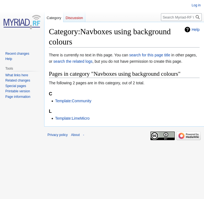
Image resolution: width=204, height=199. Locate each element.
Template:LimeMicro (72, 118)
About (75, 135)
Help (196, 29)
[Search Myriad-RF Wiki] (181, 17)
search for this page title (149, 55)
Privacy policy (57, 135)
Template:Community (73, 101)
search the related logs (72, 61)
